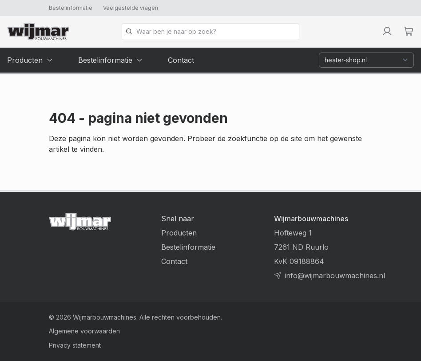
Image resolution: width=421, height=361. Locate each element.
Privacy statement (75, 345)
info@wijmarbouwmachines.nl (335, 275)
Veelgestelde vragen (130, 7)
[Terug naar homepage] (38, 32)
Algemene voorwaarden (84, 331)
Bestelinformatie (70, 7)
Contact (174, 261)
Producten (179, 232)
